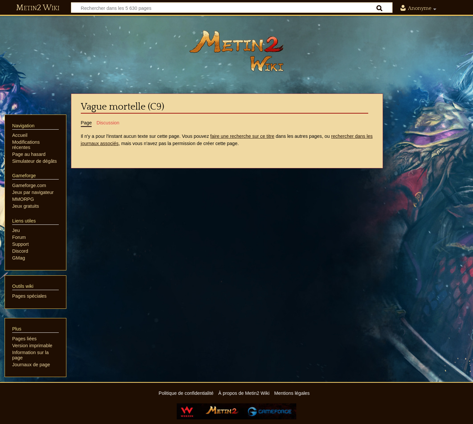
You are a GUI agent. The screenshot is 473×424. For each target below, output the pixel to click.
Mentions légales (292, 393)
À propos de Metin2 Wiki (243, 393)
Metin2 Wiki (37, 7)
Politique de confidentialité (186, 393)
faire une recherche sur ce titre (242, 136)
